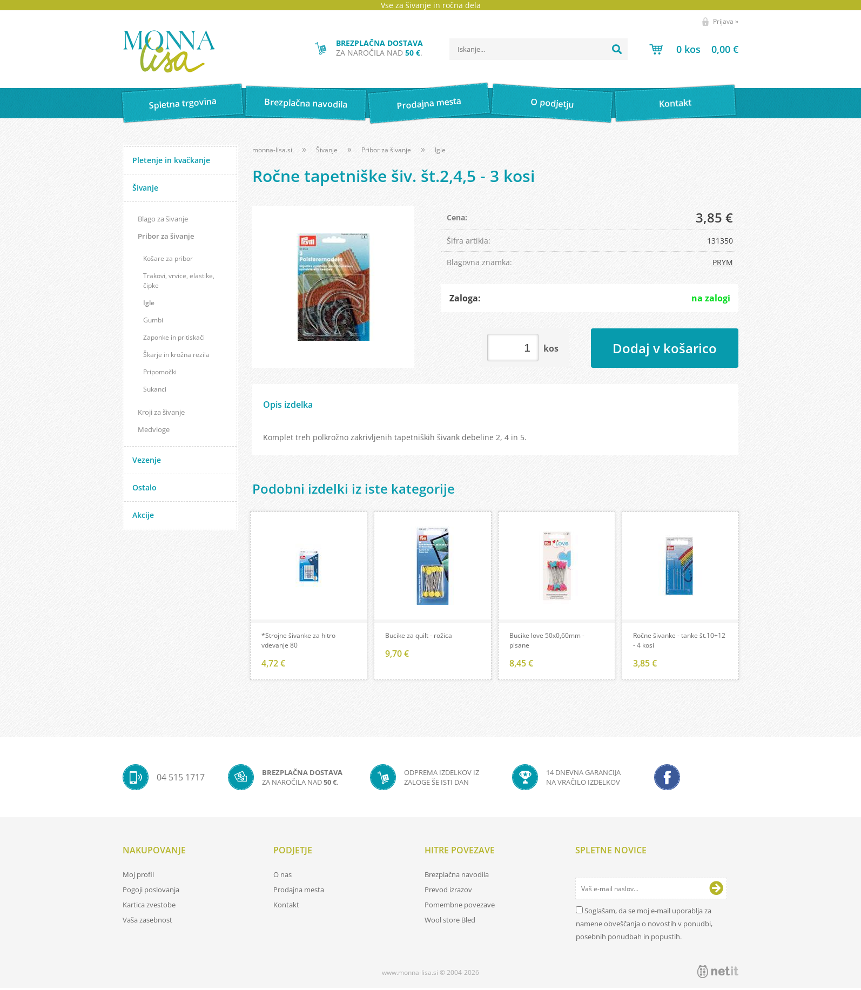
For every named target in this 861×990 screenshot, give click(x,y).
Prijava (725, 21)
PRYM (722, 262)
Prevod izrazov (448, 892)
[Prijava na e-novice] (716, 890)
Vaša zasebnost (147, 922)
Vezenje (146, 460)
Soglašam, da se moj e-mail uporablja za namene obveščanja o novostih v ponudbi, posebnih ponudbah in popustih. (644, 926)
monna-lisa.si (272, 149)
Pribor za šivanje (166, 236)
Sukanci (154, 389)
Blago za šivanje (163, 219)
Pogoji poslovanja (151, 892)
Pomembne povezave (460, 907)
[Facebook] (667, 779)
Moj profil (138, 876)
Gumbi (153, 320)
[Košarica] (693, 49)
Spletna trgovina (183, 103)
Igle (148, 302)
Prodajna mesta (428, 103)
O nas (282, 876)
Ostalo (144, 487)
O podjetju (552, 103)
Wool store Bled (450, 922)
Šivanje (145, 188)
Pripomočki (160, 371)
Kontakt (675, 103)
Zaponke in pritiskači (174, 337)
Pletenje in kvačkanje (171, 160)
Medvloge (154, 429)
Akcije (143, 515)
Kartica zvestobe (149, 907)
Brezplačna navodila (306, 103)
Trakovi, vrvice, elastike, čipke (178, 280)
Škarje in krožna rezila (176, 354)
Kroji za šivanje (161, 412)
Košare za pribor (168, 258)
